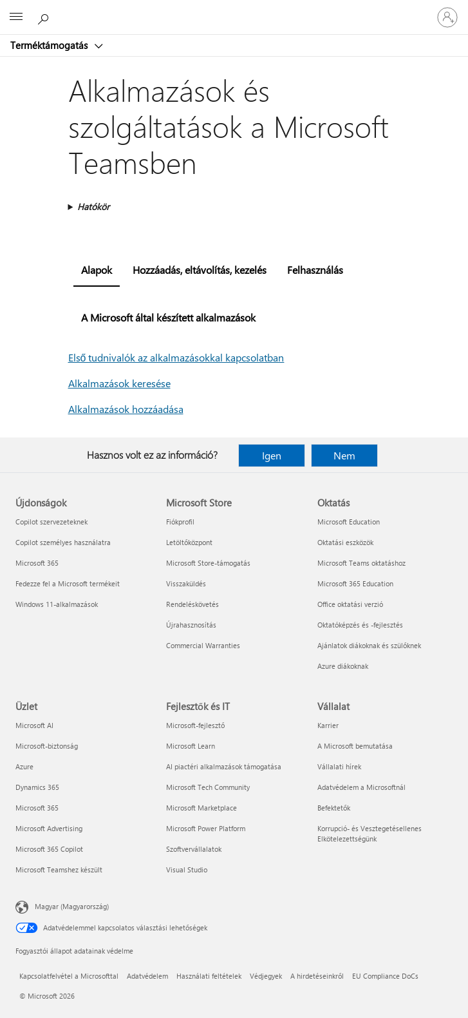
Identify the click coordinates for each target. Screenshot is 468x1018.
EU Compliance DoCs (385, 976)
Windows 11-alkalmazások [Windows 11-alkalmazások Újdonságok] (56, 604)
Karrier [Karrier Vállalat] (328, 725)
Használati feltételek (208, 976)
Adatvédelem (147, 976)
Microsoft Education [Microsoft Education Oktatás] (348, 521)
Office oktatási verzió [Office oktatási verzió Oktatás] (350, 604)
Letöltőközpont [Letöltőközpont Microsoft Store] (189, 542)
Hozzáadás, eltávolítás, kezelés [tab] (200, 269)
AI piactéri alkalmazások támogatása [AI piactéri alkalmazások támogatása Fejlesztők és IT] (223, 766)
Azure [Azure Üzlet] (24, 766)
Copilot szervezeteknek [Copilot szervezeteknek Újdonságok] (51, 521)
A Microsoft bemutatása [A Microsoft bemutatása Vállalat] (355, 746)
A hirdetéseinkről (317, 976)
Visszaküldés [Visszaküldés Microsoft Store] (186, 583)
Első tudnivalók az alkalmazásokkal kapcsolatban (176, 357)
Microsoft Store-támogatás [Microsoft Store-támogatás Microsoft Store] (208, 563)
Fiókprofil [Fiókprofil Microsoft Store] (180, 521)
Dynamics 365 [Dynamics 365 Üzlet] (37, 787)
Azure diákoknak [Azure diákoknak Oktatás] (342, 666)
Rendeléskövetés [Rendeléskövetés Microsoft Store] (192, 604)
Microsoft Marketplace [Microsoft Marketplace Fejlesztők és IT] (201, 807)
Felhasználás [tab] (315, 269)
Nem (344, 455)
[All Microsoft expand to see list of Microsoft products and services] (16, 17)
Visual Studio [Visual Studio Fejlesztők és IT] (186, 869)
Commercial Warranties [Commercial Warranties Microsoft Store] (203, 645)
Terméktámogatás (50, 45)
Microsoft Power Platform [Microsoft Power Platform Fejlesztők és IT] (205, 828)
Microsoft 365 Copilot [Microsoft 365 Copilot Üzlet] (49, 849)
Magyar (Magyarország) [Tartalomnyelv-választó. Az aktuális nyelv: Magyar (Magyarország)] (72, 906)
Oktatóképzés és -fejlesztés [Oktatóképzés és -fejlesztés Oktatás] (360, 624)
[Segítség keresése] (45, 16)
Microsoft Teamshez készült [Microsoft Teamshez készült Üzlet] (58, 869)
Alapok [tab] (96, 269)
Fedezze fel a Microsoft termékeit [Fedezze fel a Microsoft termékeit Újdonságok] (67, 583)
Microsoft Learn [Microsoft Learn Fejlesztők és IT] (190, 746)
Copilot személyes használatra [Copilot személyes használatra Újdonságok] (63, 542)
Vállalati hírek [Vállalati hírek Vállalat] (339, 766)
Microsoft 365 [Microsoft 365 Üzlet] (37, 807)
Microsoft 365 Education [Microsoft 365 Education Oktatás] (355, 583)
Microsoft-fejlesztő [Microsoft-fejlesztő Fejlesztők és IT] (195, 725)
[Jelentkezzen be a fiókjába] (447, 17)
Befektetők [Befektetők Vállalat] (333, 807)
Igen (271, 455)
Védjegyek (266, 976)
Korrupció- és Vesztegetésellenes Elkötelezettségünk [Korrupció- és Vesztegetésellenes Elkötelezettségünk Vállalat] (369, 833)
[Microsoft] (233, 9)
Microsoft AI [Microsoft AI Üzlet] (34, 725)
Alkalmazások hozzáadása (125, 409)
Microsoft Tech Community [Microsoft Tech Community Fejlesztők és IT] (208, 787)
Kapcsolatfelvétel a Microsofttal (68, 976)
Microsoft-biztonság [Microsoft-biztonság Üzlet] (46, 746)
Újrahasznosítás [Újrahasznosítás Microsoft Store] (191, 624)
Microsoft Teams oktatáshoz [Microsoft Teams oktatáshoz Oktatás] (361, 563)
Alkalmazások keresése (119, 383)
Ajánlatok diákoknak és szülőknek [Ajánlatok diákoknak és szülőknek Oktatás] (369, 645)
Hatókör (93, 206)
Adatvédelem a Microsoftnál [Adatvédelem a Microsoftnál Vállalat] (361, 787)
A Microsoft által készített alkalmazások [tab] (168, 317)
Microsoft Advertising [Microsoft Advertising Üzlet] (48, 828)
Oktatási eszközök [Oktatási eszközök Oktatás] (345, 542)
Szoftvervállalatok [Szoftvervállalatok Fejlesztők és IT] (193, 849)
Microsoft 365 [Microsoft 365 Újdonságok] (37, 563)
